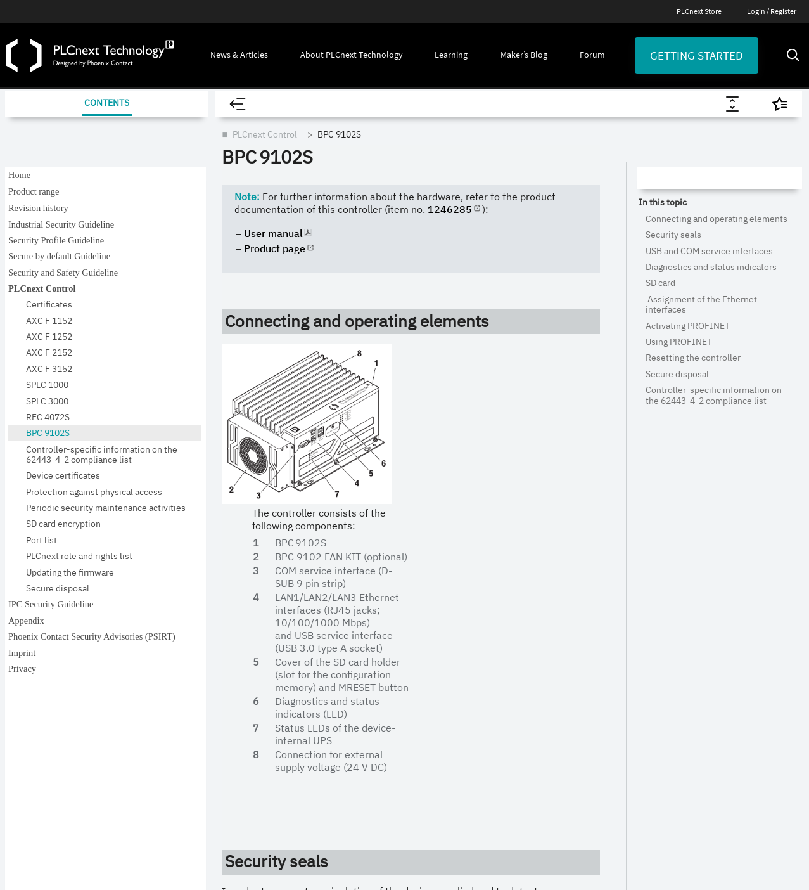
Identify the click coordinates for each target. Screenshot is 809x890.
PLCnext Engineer (431, 631)
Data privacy (210, 835)
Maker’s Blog (681, 544)
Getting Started (686, 602)
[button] (238, 55)
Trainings (545, 631)
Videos (540, 573)
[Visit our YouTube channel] (71, 526)
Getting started (696, 55)
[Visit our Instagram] (117, 526)
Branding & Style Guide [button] (77, 624)
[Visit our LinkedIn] (163, 526)
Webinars (545, 660)
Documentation (557, 689)
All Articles (289, 544)
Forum (670, 573)
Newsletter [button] (51, 596)
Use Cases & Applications (445, 689)
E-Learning (548, 602)
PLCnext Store (699, 11)
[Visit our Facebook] (210, 526)
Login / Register (771, 11)
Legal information (37, 835)
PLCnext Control (429, 573)
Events (281, 573)
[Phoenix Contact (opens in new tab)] (749, 835)
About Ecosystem (431, 544)
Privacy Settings (301, 835)
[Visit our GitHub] (25, 525)
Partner (412, 719)
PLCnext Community (437, 660)
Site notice (128, 835)
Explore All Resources (568, 544)
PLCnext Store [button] (59, 567)
